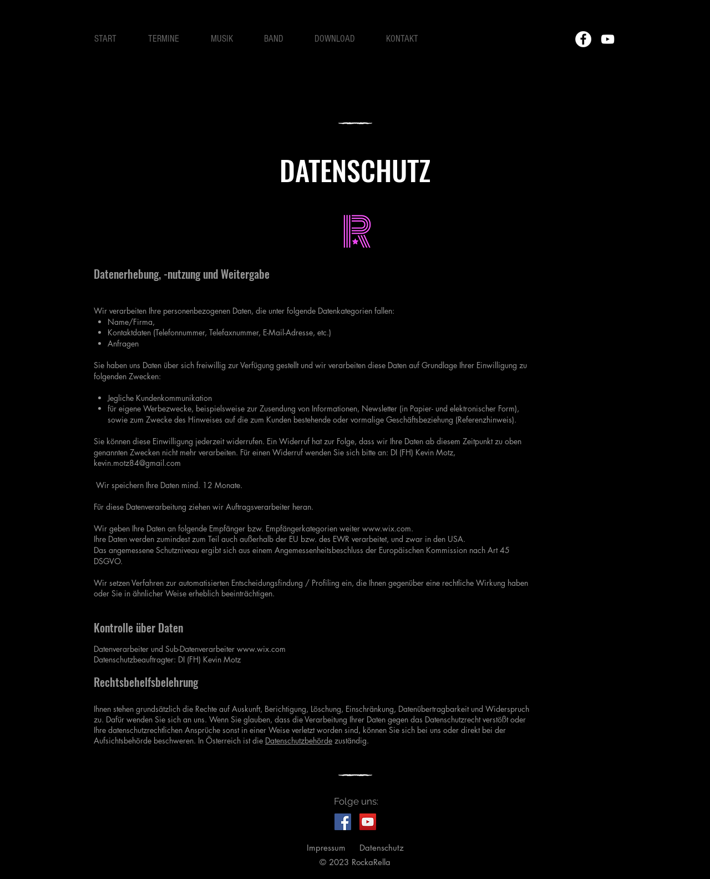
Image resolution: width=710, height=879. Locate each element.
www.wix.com (386, 528)
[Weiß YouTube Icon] (608, 39)
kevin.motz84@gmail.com (137, 463)
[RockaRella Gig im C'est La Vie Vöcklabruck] (367, 821)
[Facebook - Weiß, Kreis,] (583, 39)
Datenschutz (381, 847)
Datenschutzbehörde (298, 740)
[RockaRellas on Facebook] (342, 821)
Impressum (326, 847)
